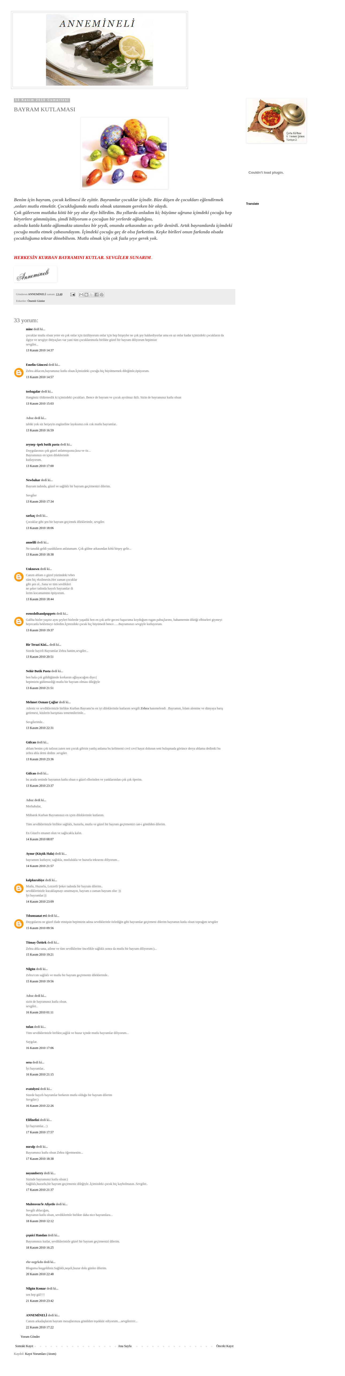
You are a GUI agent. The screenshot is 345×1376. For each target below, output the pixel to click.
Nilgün (30, 969)
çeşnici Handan (36, 1235)
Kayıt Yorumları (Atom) (40, 1354)
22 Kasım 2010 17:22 (40, 1327)
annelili (31, 542)
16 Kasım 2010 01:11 (39, 1012)
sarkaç (30, 516)
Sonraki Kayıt (24, 1346)
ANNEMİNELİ (36, 1315)
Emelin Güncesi (37, 365)
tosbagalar (33, 391)
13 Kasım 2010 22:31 (40, 728)
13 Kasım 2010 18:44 (40, 599)
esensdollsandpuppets (41, 613)
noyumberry (34, 1173)
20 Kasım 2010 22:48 (40, 1274)
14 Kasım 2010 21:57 (40, 866)
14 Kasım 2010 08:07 (40, 839)
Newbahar (33, 480)
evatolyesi (32, 1089)
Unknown (32, 569)
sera (29, 1062)
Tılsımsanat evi (36, 916)
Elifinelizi (32, 1120)
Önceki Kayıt (224, 1346)
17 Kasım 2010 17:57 (40, 1132)
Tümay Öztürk (36, 942)
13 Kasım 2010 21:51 (40, 688)
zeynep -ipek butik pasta (42, 444)
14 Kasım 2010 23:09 (40, 901)
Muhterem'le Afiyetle (40, 1204)
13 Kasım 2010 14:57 (40, 377)
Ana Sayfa (124, 1346)
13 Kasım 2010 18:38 (40, 554)
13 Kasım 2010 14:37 (40, 350)
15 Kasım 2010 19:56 (40, 981)
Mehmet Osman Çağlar (42, 702)
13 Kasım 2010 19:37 (40, 630)
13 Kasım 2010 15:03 (40, 403)
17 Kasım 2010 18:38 (40, 1159)
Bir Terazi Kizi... (37, 645)
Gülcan (31, 742)
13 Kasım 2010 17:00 (40, 466)
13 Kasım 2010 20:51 (40, 657)
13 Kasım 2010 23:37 (40, 786)
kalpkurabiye (35, 880)
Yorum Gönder (30, 1337)
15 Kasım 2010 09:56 (40, 928)
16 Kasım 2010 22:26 (40, 1106)
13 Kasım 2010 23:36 (40, 759)
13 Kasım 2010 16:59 (40, 430)
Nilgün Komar (36, 1288)
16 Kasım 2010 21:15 (40, 1074)
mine (29, 329)
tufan (29, 1027)
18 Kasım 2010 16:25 (40, 1247)
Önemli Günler (36, 300)
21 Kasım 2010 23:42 (40, 1301)
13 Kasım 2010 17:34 (40, 501)
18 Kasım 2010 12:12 (40, 1221)
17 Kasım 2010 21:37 (40, 1190)
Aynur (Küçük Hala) (40, 854)
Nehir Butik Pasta (38, 671)
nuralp (30, 1147)
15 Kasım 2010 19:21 (40, 954)
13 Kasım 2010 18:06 (40, 528)
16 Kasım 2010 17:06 (40, 1048)
